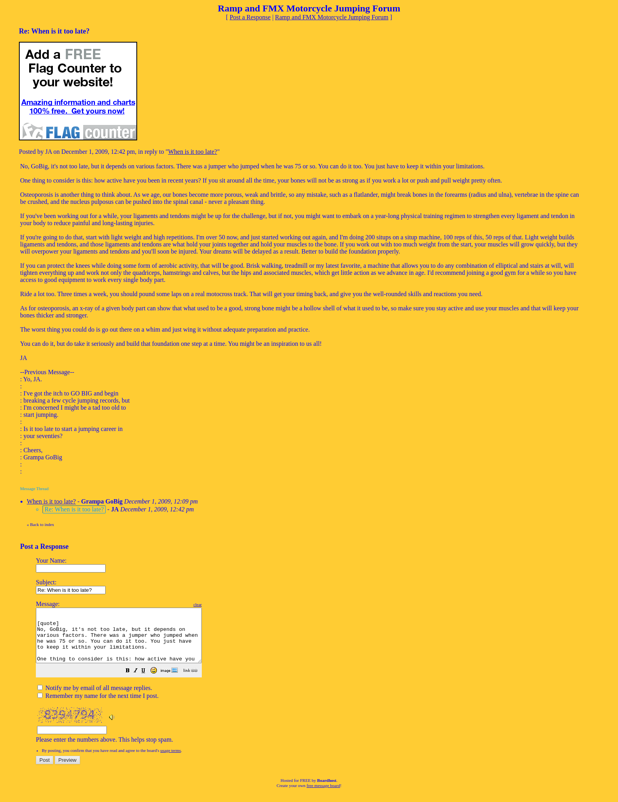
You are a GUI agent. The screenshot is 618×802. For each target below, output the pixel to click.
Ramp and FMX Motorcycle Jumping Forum (332, 17)
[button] (147, 682)
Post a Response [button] (250, 17)
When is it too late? (192, 151)
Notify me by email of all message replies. (94, 698)
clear (217, 604)
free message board (323, 796)
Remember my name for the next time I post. (97, 706)
